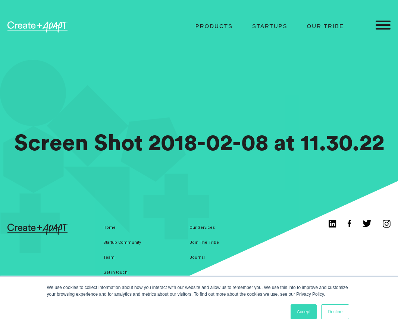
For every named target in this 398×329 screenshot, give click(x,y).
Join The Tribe (204, 242)
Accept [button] (304, 311)
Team (109, 257)
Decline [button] (335, 311)
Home (109, 227)
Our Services (202, 227)
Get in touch (115, 272)
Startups (270, 26)
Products (214, 26)
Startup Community (122, 242)
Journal (197, 257)
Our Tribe (325, 26)
